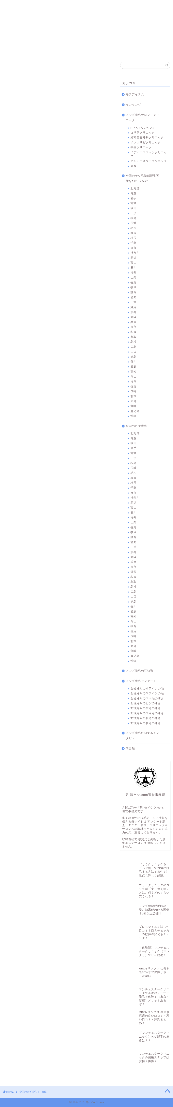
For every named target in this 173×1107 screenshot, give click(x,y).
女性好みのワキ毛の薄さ (147, 713)
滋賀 (133, 307)
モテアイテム (135, 94)
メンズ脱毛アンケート (141, 681)
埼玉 (133, 237)
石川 (133, 267)
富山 (133, 262)
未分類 (130, 748)
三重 (133, 302)
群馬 (133, 233)
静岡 (133, 292)
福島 (133, 218)
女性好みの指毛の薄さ (145, 708)
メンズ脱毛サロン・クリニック (142, 117)
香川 (133, 361)
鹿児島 (135, 411)
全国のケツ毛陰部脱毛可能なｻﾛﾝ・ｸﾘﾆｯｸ (142, 178)
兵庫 (133, 322)
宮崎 (133, 406)
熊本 (133, 396)
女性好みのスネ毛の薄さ (147, 698)
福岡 (133, 381)
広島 (133, 346)
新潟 (133, 257)
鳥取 (133, 336)
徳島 (133, 356)
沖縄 (133, 416)
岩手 (133, 198)
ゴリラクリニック (37, 6)
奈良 (133, 326)
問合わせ (158, 4)
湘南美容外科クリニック (57, 6)
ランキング (133, 104)
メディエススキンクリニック (118, 6)
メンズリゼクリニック (77, 6)
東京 (133, 247)
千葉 (133, 242)
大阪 (133, 317)
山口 (133, 351)
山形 (133, 213)
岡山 (133, 376)
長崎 (133, 391)
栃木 (133, 227)
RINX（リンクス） (15, 6)
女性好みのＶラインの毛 (147, 693)
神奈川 (135, 252)
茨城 (133, 223)
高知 (133, 371)
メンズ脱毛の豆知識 (139, 670)
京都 (133, 312)
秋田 (133, 208)
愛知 (133, 297)
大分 (133, 401)
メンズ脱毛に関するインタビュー (142, 735)
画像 (133, 166)
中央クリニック (98, 6)
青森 (133, 193)
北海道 (135, 188)
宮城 (133, 203)
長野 (133, 282)
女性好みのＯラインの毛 (147, 688)
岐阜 (133, 287)
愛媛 (133, 366)
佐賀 (133, 386)
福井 (133, 272)
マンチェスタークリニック (138, 6)
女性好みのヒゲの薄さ (145, 703)
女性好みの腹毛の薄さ (145, 718)
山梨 (133, 277)
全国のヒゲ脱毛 (136, 426)
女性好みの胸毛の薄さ (145, 723)
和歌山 (135, 332)
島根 (133, 341)
